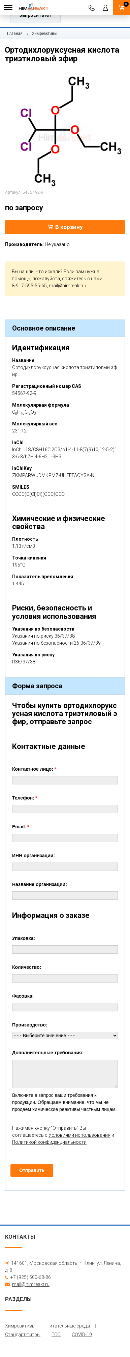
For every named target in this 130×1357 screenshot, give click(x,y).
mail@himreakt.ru (67, 285)
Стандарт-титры (22, 1334)
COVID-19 (82, 1334)
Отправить (31, 1170)
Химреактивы (44, 33)
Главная (15, 33)
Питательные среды (68, 1326)
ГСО (56, 1334)
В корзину (65, 227)
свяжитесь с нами (82, 278)
